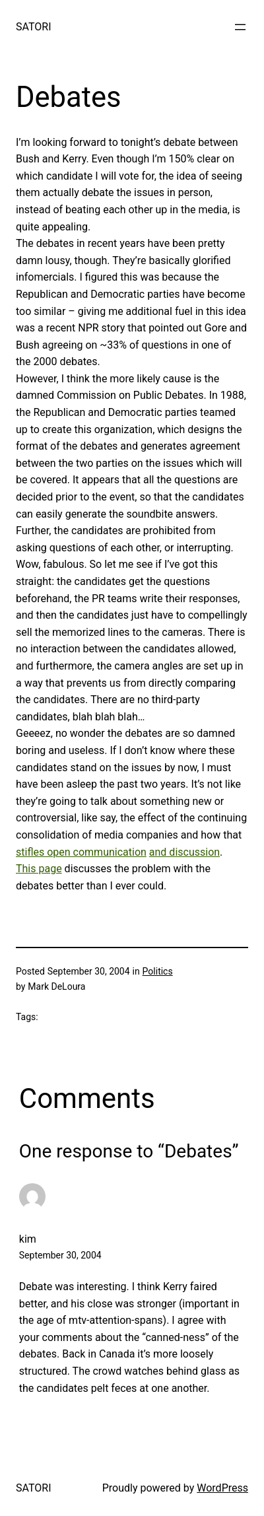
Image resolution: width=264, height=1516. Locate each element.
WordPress (222, 1488)
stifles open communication (81, 852)
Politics (158, 971)
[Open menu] (240, 27)
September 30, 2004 (60, 1255)
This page (39, 868)
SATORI (33, 26)
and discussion (184, 852)
